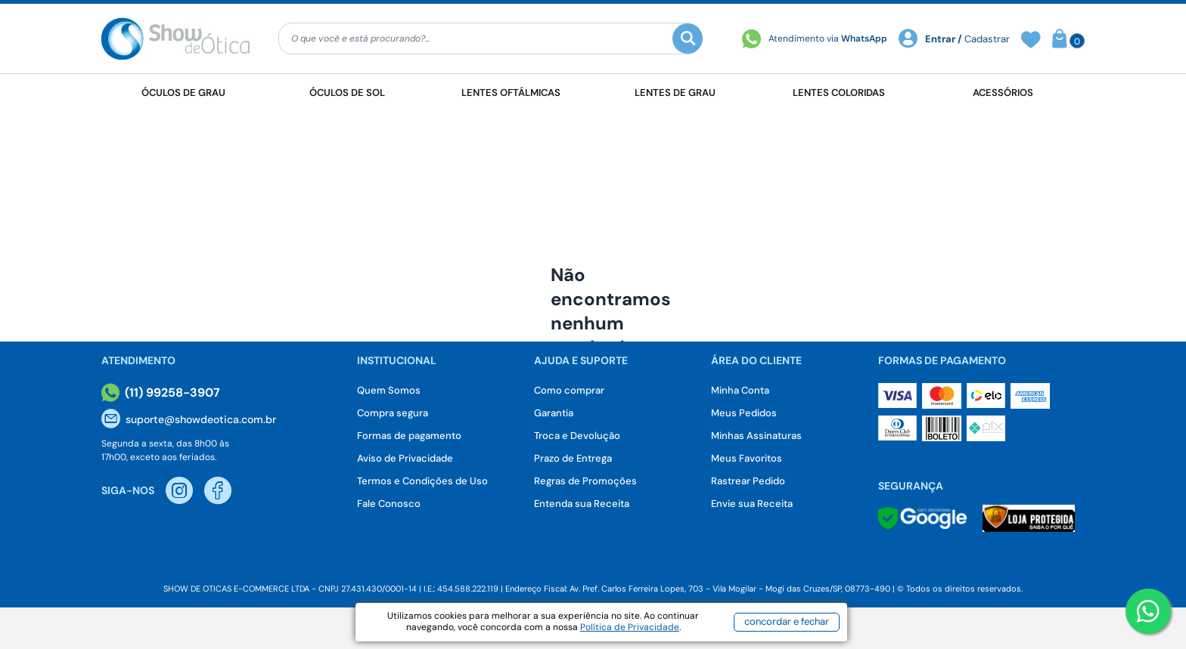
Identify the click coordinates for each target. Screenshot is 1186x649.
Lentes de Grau (675, 92)
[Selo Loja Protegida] (1029, 518)
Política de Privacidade (629, 627)
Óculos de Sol (347, 92)
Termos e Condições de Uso (422, 480)
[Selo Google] (922, 518)
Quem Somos (389, 390)
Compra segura (392, 412)
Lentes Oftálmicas (510, 92)
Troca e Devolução (577, 435)
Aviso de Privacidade (405, 458)
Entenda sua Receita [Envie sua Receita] (581, 503)
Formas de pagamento (409, 435)
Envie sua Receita (752, 503)
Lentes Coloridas (839, 92)
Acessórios (1003, 92)
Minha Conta (740, 390)
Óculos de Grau (183, 92)
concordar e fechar (786, 621)
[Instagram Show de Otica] (179, 490)
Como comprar (569, 390)
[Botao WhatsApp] (1148, 611)
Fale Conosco (389, 503)
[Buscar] (687, 38)
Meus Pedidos (744, 412)
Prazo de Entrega (573, 458)
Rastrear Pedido (748, 480)
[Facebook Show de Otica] (217, 490)
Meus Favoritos (746, 458)
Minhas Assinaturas (756, 435)
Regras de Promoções (585, 480)
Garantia (553, 412)
